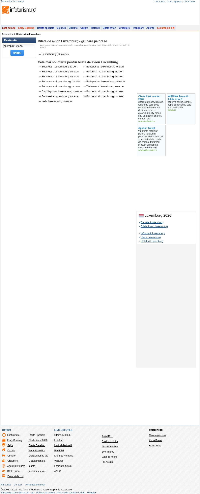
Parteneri (155, 430)
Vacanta (58, 460)
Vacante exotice (37, 450)
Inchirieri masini (37, 471)
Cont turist (159, 1)
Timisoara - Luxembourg (104, 86)
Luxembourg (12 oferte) (54, 54)
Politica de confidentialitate (71, 492)
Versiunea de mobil (35, 484)
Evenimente (108, 451)
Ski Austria (107, 462)
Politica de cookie (45, 492)
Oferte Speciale (37, 435)
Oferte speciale (45, 28)
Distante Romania (63, 455)
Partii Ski (59, 450)
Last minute (8, 28)
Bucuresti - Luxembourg (58, 66)
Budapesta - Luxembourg (104, 66)
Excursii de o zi (165, 28)
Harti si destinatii (63, 445)
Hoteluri (95, 28)
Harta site (6, 484)
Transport (137, 28)
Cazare (84, 28)
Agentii (150, 28)
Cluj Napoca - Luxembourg (60, 91)
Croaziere (124, 28)
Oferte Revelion (37, 445)
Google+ (91, 492)
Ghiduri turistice (110, 441)
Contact (18, 484)
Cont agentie (174, 1)
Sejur (10, 445)
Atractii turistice (110, 446)
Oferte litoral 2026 (38, 440)
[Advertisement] (166, 306)
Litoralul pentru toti (38, 455)
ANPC (57, 471)
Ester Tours (155, 445)
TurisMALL (107, 436)
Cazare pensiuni (157, 435)
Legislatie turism (63, 466)
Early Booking (26, 28)
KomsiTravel (155, 440)
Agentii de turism (16, 466)
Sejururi (61, 28)
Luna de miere (109, 457)
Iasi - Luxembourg (55, 101)
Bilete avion (109, 28)
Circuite (73, 28)
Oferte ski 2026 (62, 435)
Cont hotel (189, 1)
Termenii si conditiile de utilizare (17, 492)
